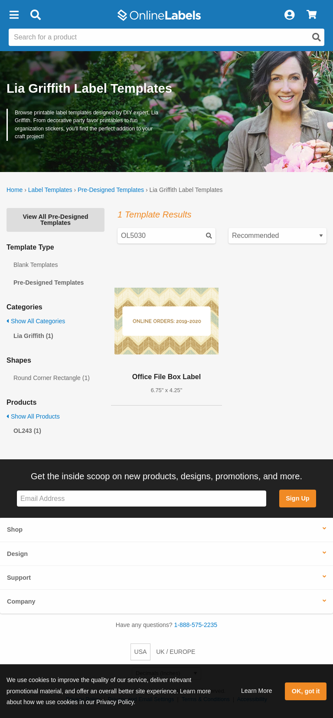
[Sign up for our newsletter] (141, 499)
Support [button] (19, 577)
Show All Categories (36, 321)
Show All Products (33, 416)
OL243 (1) (27, 430)
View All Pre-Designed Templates (55, 219)
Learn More (256, 690)
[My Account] (289, 15)
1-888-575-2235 (196, 624)
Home (15, 189)
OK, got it (306, 691)
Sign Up (297, 498)
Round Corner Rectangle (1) (51, 377)
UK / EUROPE (175, 651)
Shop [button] (15, 529)
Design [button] (17, 553)
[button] (13, 15)
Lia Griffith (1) (33, 335)
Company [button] (21, 601)
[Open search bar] (35, 15)
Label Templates (50, 189)
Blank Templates (35, 264)
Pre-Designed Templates (111, 189)
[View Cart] (311, 15)
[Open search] (316, 37)
